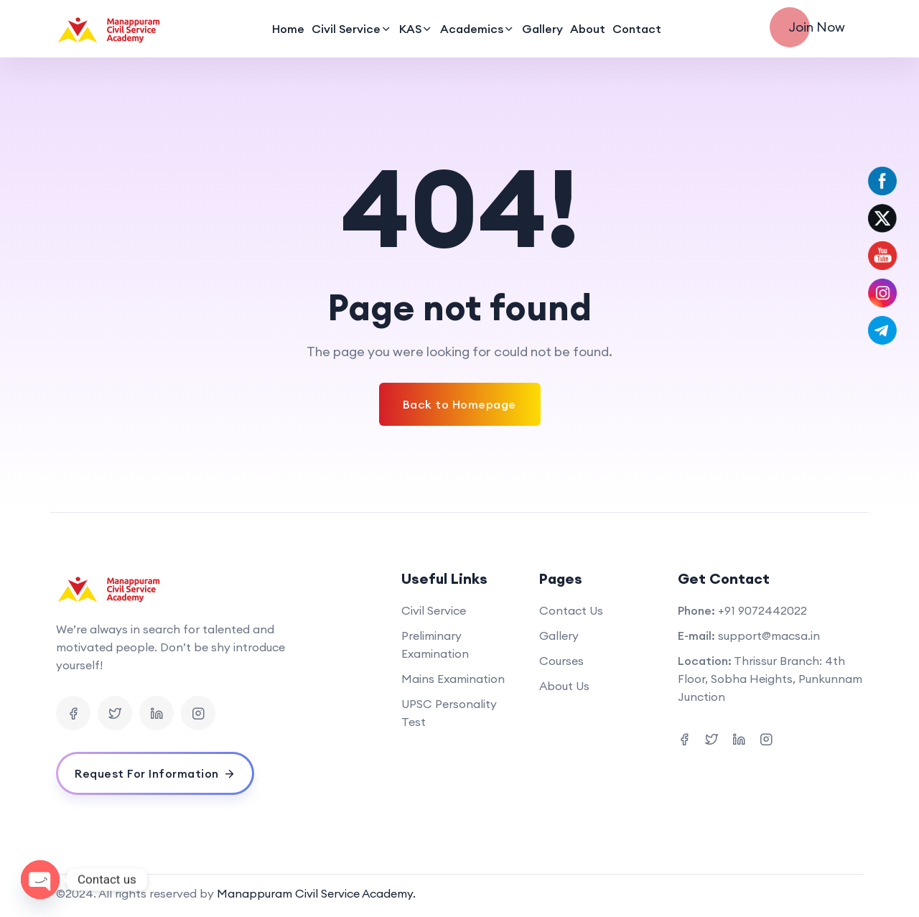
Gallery (542, 29)
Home (288, 29)
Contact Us (571, 610)
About (587, 29)
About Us (564, 686)
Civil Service (346, 29)
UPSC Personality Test (449, 713)
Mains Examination (453, 678)
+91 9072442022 (762, 610)
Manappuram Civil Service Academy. (316, 893)
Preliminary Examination (435, 644)
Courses (561, 660)
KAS (410, 29)
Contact (636, 29)
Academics (471, 29)
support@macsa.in (769, 635)
